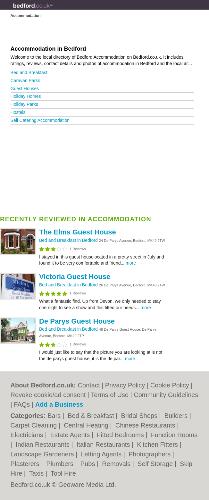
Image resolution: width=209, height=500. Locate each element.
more (131, 263)
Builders (176, 415)
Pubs (88, 463)
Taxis (37, 473)
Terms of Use (110, 394)
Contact (89, 385)
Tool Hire (63, 473)
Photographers (150, 454)
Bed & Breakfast (92, 415)
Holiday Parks (24, 104)
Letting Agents (102, 454)
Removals (117, 463)
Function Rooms (174, 434)
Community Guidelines (166, 394)
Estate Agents (71, 434)
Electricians (28, 434)
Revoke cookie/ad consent (48, 394)
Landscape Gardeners (43, 454)
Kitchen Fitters (158, 444)
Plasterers (26, 463)
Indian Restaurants (43, 444)
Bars (55, 415)
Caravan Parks (25, 80)
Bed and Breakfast (29, 72)
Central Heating (87, 425)
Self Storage (156, 463)
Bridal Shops (140, 415)
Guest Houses (25, 88)
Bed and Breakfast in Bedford (69, 240)
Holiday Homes (26, 96)
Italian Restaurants (104, 444)
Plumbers (60, 463)
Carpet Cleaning (35, 425)
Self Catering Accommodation (40, 120)
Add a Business (59, 404)
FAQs (22, 404)
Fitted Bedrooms (121, 434)
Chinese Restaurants (146, 425)
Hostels (18, 112)
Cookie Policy (169, 385)
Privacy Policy (125, 385)
